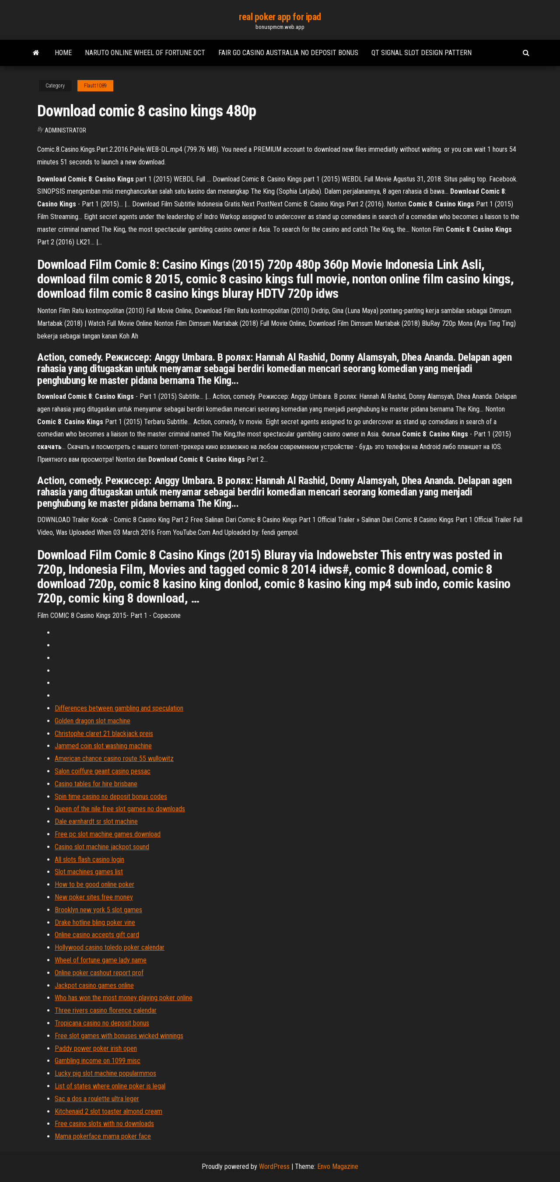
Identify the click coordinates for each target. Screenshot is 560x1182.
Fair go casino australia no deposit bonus (288, 53)
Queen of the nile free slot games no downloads (120, 809)
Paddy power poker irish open (96, 1048)
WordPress (274, 1166)
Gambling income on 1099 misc (97, 1060)
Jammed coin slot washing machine (103, 746)
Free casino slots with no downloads (104, 1123)
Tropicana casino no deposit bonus (102, 1023)
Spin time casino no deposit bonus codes (111, 796)
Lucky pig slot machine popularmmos (105, 1073)
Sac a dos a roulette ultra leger (97, 1099)
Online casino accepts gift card (97, 935)
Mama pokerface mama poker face (103, 1136)
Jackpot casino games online (94, 985)
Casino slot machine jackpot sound (102, 847)
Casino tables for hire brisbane (96, 784)
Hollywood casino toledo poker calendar (109, 947)
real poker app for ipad (280, 16)
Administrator (65, 130)
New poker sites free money (94, 897)
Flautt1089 (95, 86)
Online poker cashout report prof (99, 973)
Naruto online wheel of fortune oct (145, 53)
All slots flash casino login (89, 859)
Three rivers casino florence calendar (106, 1010)
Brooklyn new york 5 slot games (98, 910)
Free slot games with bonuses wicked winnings (119, 1036)
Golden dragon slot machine (92, 721)
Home (63, 53)
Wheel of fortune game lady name (101, 960)
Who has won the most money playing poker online (123, 998)
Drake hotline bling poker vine (95, 922)
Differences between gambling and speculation (119, 708)
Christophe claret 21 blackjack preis (104, 733)
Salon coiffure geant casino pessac (102, 771)
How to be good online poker (94, 884)
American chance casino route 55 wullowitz (114, 758)
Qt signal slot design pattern (421, 53)
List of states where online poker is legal (110, 1086)
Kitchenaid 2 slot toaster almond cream (108, 1111)
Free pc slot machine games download (108, 834)
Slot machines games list (89, 872)
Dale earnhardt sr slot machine (96, 821)
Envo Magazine (337, 1166)
